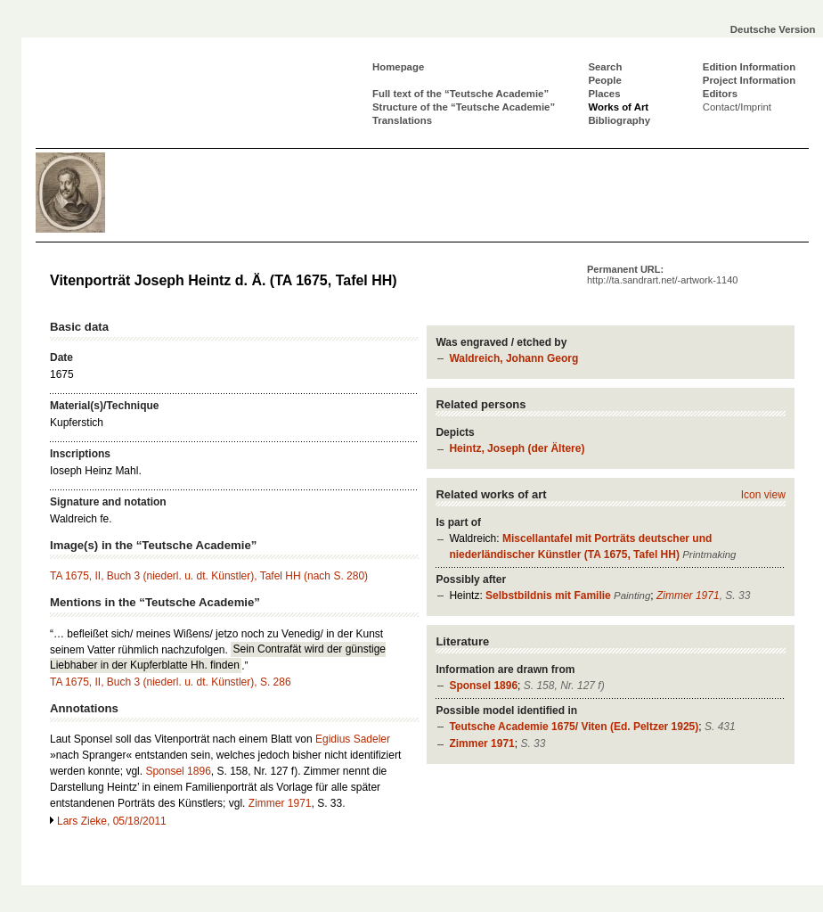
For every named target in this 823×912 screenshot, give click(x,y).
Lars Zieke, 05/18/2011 (112, 821)
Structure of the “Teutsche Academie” (463, 107)
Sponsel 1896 (483, 685)
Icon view (763, 495)
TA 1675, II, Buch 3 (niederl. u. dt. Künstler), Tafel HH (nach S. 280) (209, 576)
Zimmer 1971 (688, 595)
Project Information (749, 80)
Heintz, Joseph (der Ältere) (516, 448)
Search (605, 67)
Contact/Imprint (737, 107)
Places (604, 93)
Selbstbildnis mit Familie (548, 595)
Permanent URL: (662, 274)
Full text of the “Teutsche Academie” (460, 93)
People (604, 80)
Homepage (398, 67)
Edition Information (749, 67)
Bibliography (619, 120)
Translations (402, 120)
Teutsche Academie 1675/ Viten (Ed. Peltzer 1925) (573, 726)
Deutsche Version (773, 29)
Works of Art (618, 107)
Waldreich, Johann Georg (513, 358)
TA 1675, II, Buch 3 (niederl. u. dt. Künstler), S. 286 (170, 682)
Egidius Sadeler (352, 739)
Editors (720, 93)
